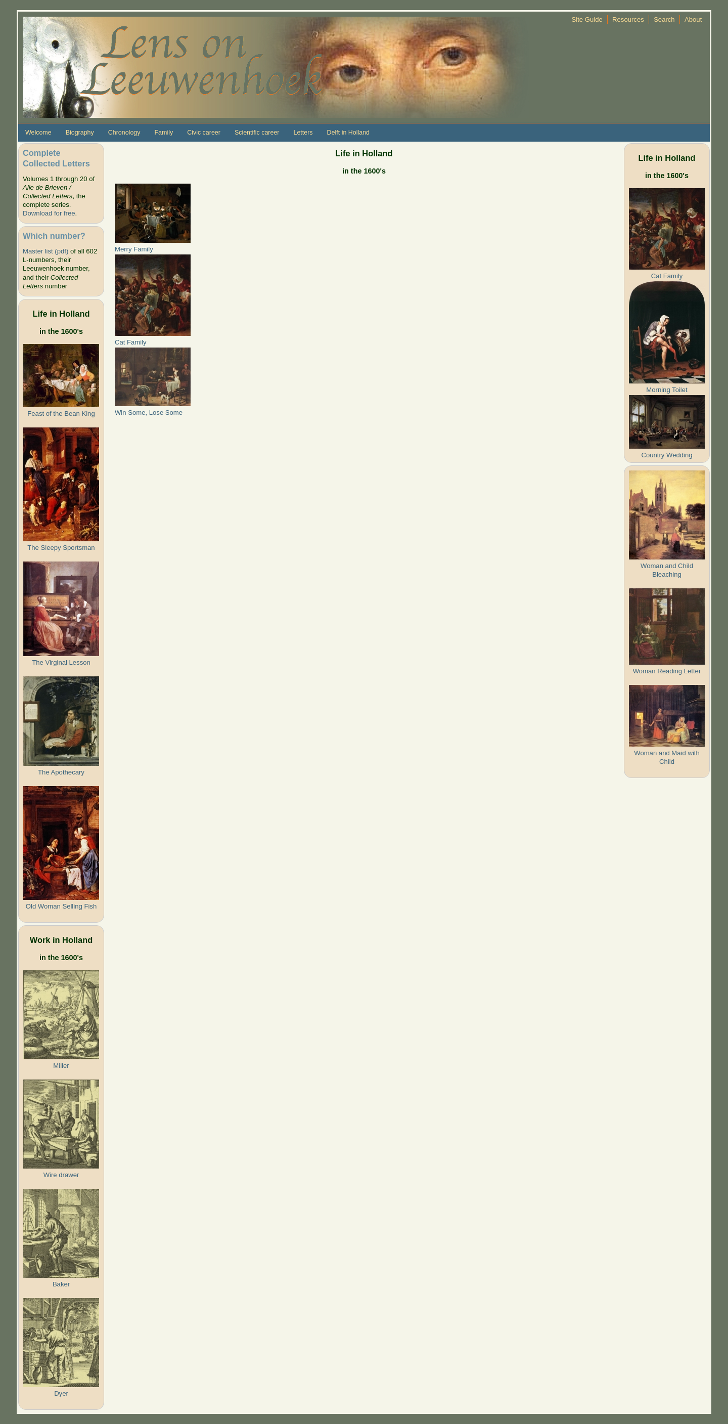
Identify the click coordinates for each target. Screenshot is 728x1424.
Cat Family (131, 342)
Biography (80, 132)
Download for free (49, 213)
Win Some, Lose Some (149, 412)
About (693, 19)
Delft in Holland (348, 132)
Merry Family (134, 249)
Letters (302, 132)
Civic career (203, 132)
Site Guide (587, 19)
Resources (628, 19)
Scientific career (257, 132)
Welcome (38, 132)
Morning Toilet (666, 390)
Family (163, 132)
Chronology (124, 132)
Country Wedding (666, 455)
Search (664, 19)
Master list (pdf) (45, 251)
